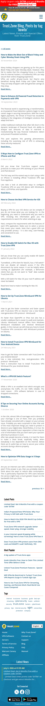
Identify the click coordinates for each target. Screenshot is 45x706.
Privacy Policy (8, 647)
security (9, 604)
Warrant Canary (9, 651)
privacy (7, 608)
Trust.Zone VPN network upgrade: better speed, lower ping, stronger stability (21, 527)
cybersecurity (21, 601)
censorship (38, 608)
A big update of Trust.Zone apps (17, 555)
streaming (10, 601)
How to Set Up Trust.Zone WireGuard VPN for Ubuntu (21, 297)
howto (30, 601)
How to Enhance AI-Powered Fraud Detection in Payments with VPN (22, 97)
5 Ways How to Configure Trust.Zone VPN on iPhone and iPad (21, 154)
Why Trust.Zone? (28, 632)
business (24, 598)
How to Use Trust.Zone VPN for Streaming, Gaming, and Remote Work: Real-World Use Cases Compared (22, 585)
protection (19, 611)
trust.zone (18, 603)
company (27, 611)
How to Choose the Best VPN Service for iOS (20, 199)
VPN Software (8, 636)
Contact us (26, 636)
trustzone (16, 598)
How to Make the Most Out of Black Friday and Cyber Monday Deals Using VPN (22, 55)
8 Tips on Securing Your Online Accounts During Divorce (22, 404)
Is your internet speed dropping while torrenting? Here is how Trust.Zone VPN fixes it (23, 535)
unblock (37, 601)
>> (27, 4)
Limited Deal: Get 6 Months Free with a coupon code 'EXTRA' (20, 672)
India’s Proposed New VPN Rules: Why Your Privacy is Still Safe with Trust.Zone (22, 513)
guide (31, 599)
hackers (27, 604)
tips (12, 608)
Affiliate (5, 655)
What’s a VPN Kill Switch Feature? (16, 376)
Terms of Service (9, 643)
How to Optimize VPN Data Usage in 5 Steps (20, 456)
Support (24, 640)
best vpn (37, 599)
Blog (23, 643)
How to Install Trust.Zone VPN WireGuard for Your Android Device (21, 343)
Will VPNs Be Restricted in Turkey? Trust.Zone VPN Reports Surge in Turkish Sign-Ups (23, 576)
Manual (24, 651)
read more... (6, 89)
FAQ (23, 647)
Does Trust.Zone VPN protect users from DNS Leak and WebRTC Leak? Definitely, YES (23, 543)
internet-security (20, 608)
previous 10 (37, 488)
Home (4, 632)
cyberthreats (36, 604)
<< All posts (5, 49)
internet (9, 599)
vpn (29, 607)
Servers (5, 640)
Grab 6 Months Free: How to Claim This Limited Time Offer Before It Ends (23, 561)
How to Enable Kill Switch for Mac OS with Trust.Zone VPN (20, 244)
